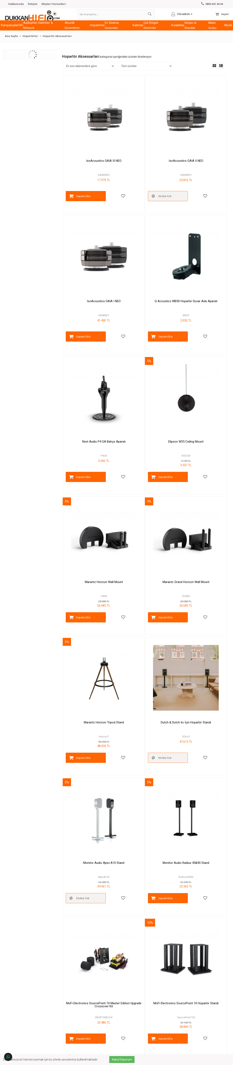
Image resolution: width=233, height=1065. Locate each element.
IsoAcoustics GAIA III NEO (91, 142)
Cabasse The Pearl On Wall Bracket (144, 921)
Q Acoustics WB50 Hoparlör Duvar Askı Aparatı (91, 255)
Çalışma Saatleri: (197, 1021)
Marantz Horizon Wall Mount (91, 365)
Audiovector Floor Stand (197, 810)
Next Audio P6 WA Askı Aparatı (91, 810)
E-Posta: (191, 1013)
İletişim (32, 3)
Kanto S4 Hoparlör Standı (144, 810)
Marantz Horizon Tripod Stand (197, 365)
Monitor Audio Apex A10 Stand (144, 476)
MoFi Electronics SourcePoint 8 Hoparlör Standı (197, 588)
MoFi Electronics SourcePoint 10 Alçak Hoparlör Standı (91, 700)
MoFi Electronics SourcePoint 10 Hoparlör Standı (144, 588)
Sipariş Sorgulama (74, 1025)
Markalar (69, 1007)
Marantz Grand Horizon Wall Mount (144, 365)
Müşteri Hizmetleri (54, 3)
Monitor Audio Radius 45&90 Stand (197, 476)
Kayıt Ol (180, 1044)
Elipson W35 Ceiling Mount (197, 253)
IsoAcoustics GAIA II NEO (144, 142)
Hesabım (69, 1013)
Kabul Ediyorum (125, 1059)
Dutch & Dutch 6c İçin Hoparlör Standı (91, 477)
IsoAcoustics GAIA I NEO (197, 142)
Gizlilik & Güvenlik (128, 1019)
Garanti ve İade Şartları (131, 1007)
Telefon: (187, 1007)
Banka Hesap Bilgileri (130, 1025)
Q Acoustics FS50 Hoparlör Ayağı (197, 698)
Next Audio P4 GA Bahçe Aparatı (144, 253)
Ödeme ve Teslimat (129, 1013)
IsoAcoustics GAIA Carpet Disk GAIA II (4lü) (144, 700)
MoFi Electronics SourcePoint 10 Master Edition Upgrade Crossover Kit (91, 590)
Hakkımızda (16, 3)
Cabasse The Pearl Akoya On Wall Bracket (197, 922)
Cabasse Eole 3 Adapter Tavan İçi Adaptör (91, 922)
